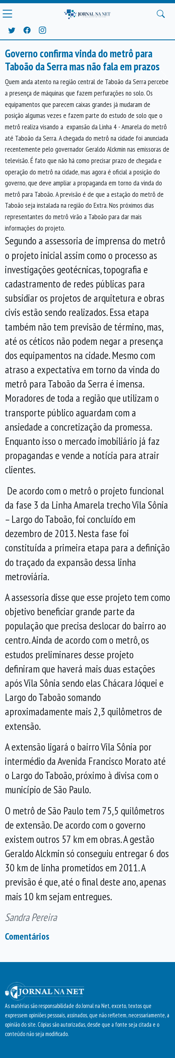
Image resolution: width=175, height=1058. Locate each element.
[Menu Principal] (7, 14)
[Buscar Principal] (161, 14)
